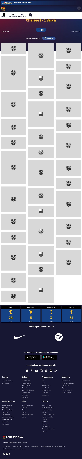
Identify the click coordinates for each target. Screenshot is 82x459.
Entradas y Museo (7, 410)
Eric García (25, 397)
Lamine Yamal (66, 385)
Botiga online (6, 414)
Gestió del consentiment (9, 449)
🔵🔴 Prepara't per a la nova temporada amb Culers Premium (16, 3)
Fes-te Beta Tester (7, 419)
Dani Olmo (45, 392)
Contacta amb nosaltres (47, 446)
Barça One (5, 407)
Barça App (5, 412)
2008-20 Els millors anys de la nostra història (47, 410)
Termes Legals (6, 446)
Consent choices (22, 449)
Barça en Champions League (48, 430)
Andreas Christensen (28, 390)
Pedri (43, 383)
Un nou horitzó (46, 405)
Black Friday (5, 422)
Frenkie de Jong (46, 390)
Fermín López (46, 385)
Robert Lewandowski (68, 383)
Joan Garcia (5, 383)
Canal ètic (25, 407)
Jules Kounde (26, 395)
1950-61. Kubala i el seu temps (47, 418)
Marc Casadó (45, 388)
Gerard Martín (26, 392)
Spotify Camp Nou (27, 405)
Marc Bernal (45, 395)
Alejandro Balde (26, 383)
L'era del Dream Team (48, 414)
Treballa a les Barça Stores (27, 416)
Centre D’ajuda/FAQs (60, 446)
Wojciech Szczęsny (7, 381)
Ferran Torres (66, 381)
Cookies (27, 446)
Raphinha (65, 388)
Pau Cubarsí (25, 388)
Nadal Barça (5, 424)
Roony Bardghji (66, 392)
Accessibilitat (35, 446)
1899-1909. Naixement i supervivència (46, 424)
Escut (23, 410)
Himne (24, 412)
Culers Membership (8, 405)
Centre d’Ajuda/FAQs (8, 417)
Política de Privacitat (17, 446)
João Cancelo (26, 381)
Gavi (43, 381)
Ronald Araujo (26, 385)
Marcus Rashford (67, 390)
